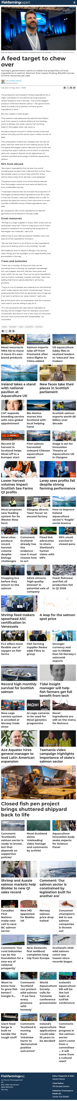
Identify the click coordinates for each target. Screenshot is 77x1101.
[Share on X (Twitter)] (67, 87)
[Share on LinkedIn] (70, 87)
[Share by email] (74, 87)
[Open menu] (74, 2)
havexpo (29, 327)
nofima (39, 327)
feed (21, 327)
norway (12, 327)
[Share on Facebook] (64, 87)
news (4, 327)
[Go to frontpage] (36, 2)
